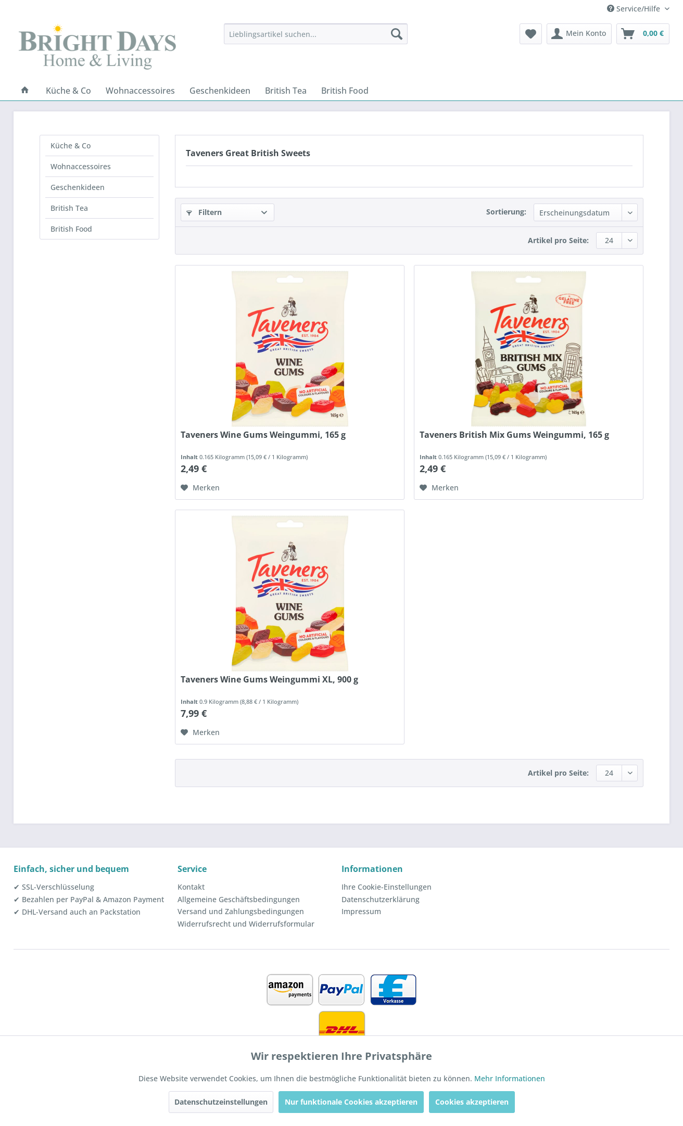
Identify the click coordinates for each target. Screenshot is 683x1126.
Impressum (361, 911)
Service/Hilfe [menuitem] (634, 9)
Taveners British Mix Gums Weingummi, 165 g (514, 434)
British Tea (69, 208)
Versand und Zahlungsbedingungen (241, 911)
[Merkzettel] (531, 33)
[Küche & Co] (68, 90)
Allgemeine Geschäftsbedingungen (239, 899)
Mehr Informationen (509, 1078)
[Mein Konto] (579, 33)
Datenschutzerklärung (381, 899)
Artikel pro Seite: (558, 240)
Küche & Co (70, 145)
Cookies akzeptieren (472, 1102)
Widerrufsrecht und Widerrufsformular (246, 924)
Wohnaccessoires (80, 166)
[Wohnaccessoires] (140, 90)
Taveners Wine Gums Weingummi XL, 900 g (269, 679)
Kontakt (191, 887)
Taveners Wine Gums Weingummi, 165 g (263, 434)
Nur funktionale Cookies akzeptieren (351, 1102)
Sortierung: (506, 212)
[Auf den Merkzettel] (200, 488)
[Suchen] (397, 33)
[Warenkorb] (642, 33)
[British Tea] (286, 90)
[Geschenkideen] (220, 90)
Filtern (204, 212)
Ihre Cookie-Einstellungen (387, 887)
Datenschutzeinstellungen (221, 1102)
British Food (71, 229)
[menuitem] (316, 33)
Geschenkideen (77, 187)
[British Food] (345, 90)
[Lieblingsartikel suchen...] (316, 33)
